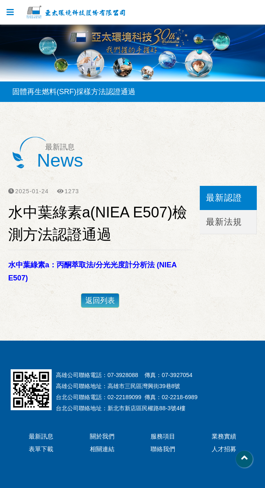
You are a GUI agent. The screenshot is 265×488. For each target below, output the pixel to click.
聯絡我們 (163, 448)
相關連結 (102, 448)
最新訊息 (41, 436)
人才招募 (224, 448)
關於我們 (102, 436)
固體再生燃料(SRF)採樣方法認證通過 (73, 92)
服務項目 (163, 436)
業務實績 (224, 436)
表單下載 (41, 448)
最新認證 (224, 197)
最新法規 (224, 221)
